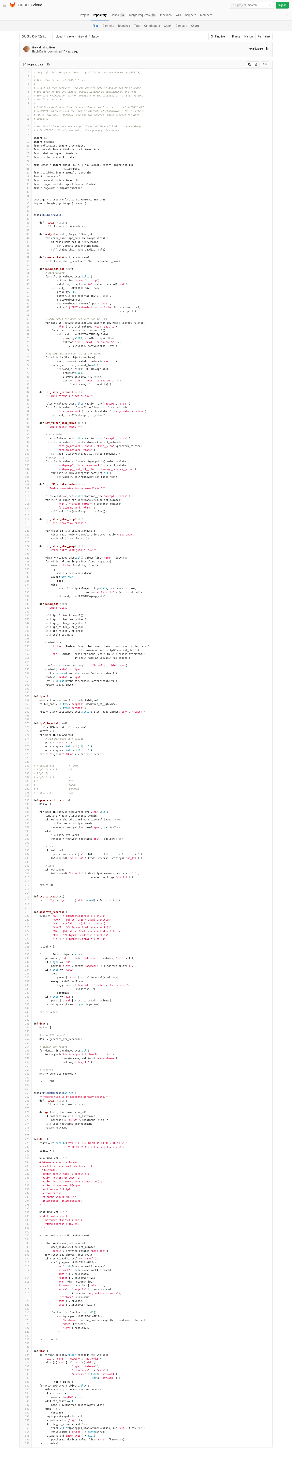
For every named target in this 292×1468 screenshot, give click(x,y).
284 (25, 1162)
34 (25, 199)
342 (25, 1385)
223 (25, 927)
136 (25, 592)
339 (25, 1374)
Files (95, 25)
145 (25, 627)
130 (25, 569)
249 (25, 1027)
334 (25, 1354)
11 (25, 111)
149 (25, 642)
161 (25, 688)
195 (25, 819)
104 (25, 469)
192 (25, 808)
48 (25, 253)
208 (25, 869)
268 (25, 1100)
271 (25, 1112)
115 (25, 511)
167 (25, 711)
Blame (236, 36)
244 (25, 1008)
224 (25, 931)
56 (25, 284)
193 (25, 812)
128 (25, 561)
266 (25, 1093)
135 (25, 588)
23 (25, 157)
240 (25, 993)
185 (25, 781)
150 (25, 646)
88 (25, 407)
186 (25, 785)
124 (25, 546)
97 (25, 442)
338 (25, 1370)
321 (25, 1304)
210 (25, 877)
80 (25, 376)
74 (25, 353)
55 (25, 280)
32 (25, 192)
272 (25, 1116)
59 (25, 295)
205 (25, 858)
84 (25, 392)
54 (25, 276)
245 (25, 1012)
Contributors (152, 25)
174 (25, 738)
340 (25, 1378)
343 (25, 1389)
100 (25, 453)
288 (25, 1177)
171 (25, 727)
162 (25, 692)
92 (25, 423)
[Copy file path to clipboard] (48, 64)
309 (25, 1258)
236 (25, 977)
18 (25, 138)
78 (25, 369)
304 (25, 1239)
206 (25, 862)
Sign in (282, 5)
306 (25, 1247)
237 (25, 981)
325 (25, 1320)
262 (25, 1077)
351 (25, 1420)
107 (25, 480)
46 (25, 245)
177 (25, 750)
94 (25, 430)
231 (25, 958)
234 (25, 969)
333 (25, 1351)
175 (25, 742)
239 (25, 989)
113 (25, 503)
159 (25, 681)
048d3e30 (256, 48)
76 (25, 361)
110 (25, 492)
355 (25, 1435)
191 (25, 804)
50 (25, 261)
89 (25, 411)
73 (25, 349)
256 (25, 1054)
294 (25, 1200)
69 (25, 334)
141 (25, 611)
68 (25, 330)
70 (25, 338)
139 (25, 604)
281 (25, 1150)
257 (25, 1058)
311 (25, 1266)
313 (25, 1274)
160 (25, 684)
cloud (37, 5)
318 (25, 1293)
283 (25, 1158)
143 (25, 619)
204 (25, 854)
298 (25, 1216)
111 (25, 496)
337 (25, 1366)
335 (25, 1358)
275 (25, 1127)
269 (25, 1104)
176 (25, 746)
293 (25, 1197)
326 (25, 1324)
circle (70, 36)
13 (25, 118)
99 (25, 450)
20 (25, 145)
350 (25, 1416)
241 (25, 996)
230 (25, 954)
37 (25, 211)
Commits (108, 25)
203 (25, 850)
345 (25, 1397)
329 (25, 1335)
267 (25, 1096)
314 (25, 1277)
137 (25, 596)
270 (25, 1108)
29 (25, 180)
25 (25, 165)
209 (25, 873)
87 (25, 403)
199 (25, 835)
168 (25, 715)
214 (25, 892)
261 (25, 1073)
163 (25, 696)
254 (25, 1046)
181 (25, 765)
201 (25, 842)
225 (25, 935)
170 (25, 723)
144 (25, 623)
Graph (168, 25)
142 (25, 615)
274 (25, 1123)
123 (25, 542)
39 (25, 218)
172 (25, 731)
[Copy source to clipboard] (249, 64)
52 (25, 269)
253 (25, 1043)
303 (25, 1235)
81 (25, 380)
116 (25, 515)
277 (25, 1135)
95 (25, 434)
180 (25, 761)
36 (25, 207)
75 (25, 357)
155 (25, 665)
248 (25, 1023)
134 (25, 584)
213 (25, 889)
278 (25, 1139)
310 (25, 1262)
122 (25, 538)
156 (25, 669)
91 (25, 419)
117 (25, 519)
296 (25, 1208)
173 (25, 734)
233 (25, 966)
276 (25, 1131)
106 (25, 476)
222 (25, 923)
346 (25, 1401)
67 (25, 326)
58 (25, 292)
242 (25, 1000)
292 (25, 1193)
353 (25, 1428)
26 (25, 168)
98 (25, 446)
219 (25, 912)
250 (25, 1031)
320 (25, 1301)
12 (25, 114)
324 (25, 1316)
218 (25, 908)
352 (25, 1424)
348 (25, 1408)
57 (25, 288)
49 (25, 257)
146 (25, 631)
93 (25, 426)
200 (25, 838)
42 (25, 230)
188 (25, 792)
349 (25, 1412)
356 (25, 1439)
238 (25, 985)
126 (25, 554)
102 (25, 461)
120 (25, 530)
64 (25, 315)
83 (25, 388)
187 (25, 788)
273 (25, 1120)
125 (25, 550)
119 (25, 527)
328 (25, 1331)
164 (25, 700)
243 (25, 1004)
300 (25, 1224)
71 (25, 342)
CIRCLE (24, 5)
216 (25, 900)
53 (25, 272)
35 (25, 203)
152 (25, 654)
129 (25, 565)
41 (25, 226)
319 (25, 1297)
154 (25, 661)
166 (25, 708)
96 (25, 438)
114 (25, 507)
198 (25, 831)
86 (25, 399)
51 (25, 265)
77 (25, 365)
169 (25, 719)
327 (25, 1328)
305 (25, 1243)
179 (25, 758)
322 (25, 1308)
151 (25, 650)
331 (25, 1343)
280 (25, 1147)
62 (25, 307)
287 (25, 1173)
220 (25, 915)
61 (25, 303)
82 (25, 384)
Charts (195, 25)
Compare (181, 25)
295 (25, 1204)
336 (25, 1362)
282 (25, 1154)
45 (25, 242)
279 (25, 1143)
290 (25, 1185)
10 (25, 107)
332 (25, 1347)
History (248, 36)
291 (25, 1189)
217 (25, 904)
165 (25, 704)
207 (25, 865)
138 (25, 600)
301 (25, 1227)
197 (25, 827)
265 (25, 1089)
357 (25, 1443)
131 (25, 573)
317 (25, 1289)
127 (25, 557)
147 (25, 634)
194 (25, 815)
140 (25, 607)
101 (25, 457)
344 (25, 1393)
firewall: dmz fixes (43, 47)
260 (25, 1070)
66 (25, 322)
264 (25, 1085)
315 (25, 1281)
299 (25, 1220)
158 (25, 677)
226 (25, 939)
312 (25, 1270)
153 (25, 657)
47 (25, 249)
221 (25, 919)
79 (25, 373)
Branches (124, 25)
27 (25, 172)
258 (25, 1062)
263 (25, 1081)
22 (25, 153)
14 (25, 122)
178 (25, 754)
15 (25, 126)
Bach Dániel (39, 51)
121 (25, 534)
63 (25, 311)
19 (25, 141)
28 (25, 176)
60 (25, 299)
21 (25, 149)
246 (25, 1016)
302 (25, 1231)
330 (25, 1339)
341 (25, 1381)
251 (25, 1035)
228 (25, 946)
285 (25, 1166)
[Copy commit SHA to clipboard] (267, 49)
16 (25, 130)
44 (25, 238)
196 (25, 823)
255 (25, 1050)
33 (25, 195)
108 (25, 484)
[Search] (260, 5)
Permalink (264, 36)
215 (25, 896)
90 (25, 415)
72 (25, 346)
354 (25, 1432)
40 (25, 222)
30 (25, 184)
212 (25, 885)
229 (25, 950)
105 (25, 473)
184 (25, 777)
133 (25, 580)
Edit (264, 64)
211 (25, 881)
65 (25, 319)
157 (25, 673)
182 (25, 769)
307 (25, 1251)
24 (25, 161)
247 (25, 1019)
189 (25, 796)
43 (25, 234)
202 (25, 846)
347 (25, 1405)
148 (25, 638)
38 (25, 215)
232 (25, 962)
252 (25, 1039)
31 (25, 188)
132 (25, 577)
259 (25, 1066)
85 (25, 396)
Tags (137, 25)
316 (25, 1285)
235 (25, 973)
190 (25, 800)
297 (25, 1212)
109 (25, 488)
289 (25, 1181)
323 (25, 1312)
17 (25, 134)
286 (25, 1170)
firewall (82, 36)
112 (25, 500)
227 (25, 942)
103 (25, 465)
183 (25, 773)
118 (25, 523)
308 (25, 1254)
